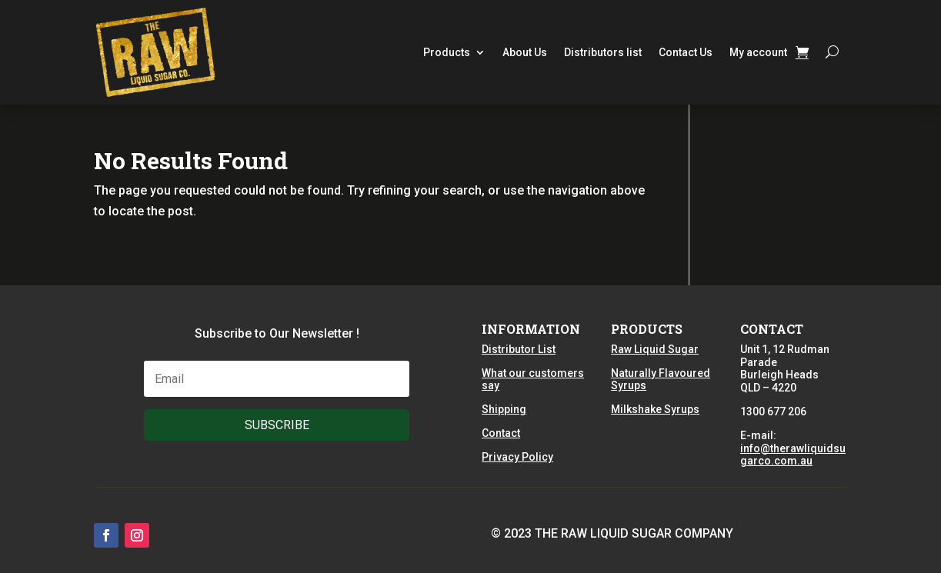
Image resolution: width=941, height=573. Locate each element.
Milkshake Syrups (655, 409)
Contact (501, 433)
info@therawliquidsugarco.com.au (793, 455)
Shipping (504, 409)
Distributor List (519, 349)
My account (758, 52)
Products (446, 52)
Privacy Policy (517, 457)
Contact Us (685, 52)
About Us (524, 52)
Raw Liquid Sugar (655, 349)
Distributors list (603, 52)
